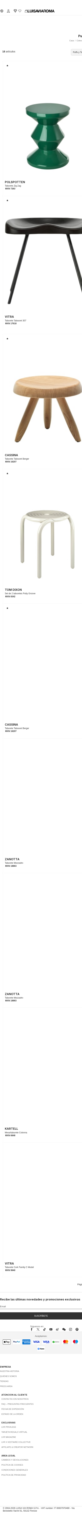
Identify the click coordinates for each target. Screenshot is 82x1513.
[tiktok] (44, 1329)
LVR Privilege (8, 1427)
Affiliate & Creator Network (17, 1447)
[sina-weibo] (57, 1329)
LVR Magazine (8, 1437)
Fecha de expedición (12, 1409)
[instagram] (70, 1329)
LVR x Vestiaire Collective (16, 1442)
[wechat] (64, 1329)
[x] (38, 1329)
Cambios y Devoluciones (14, 1460)
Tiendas (4, 1381)
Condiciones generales (14, 1470)
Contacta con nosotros (15, 1399)
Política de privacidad (13, 1475)
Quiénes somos (8, 1376)
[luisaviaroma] (41, 11)
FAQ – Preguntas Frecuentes (17, 1404)
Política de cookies (12, 1465)
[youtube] (51, 1329)
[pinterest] (77, 1329)
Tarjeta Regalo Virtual (14, 1432)
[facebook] (32, 1329)
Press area (6, 1386)
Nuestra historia (9, 1371)
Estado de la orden (12, 1414)
